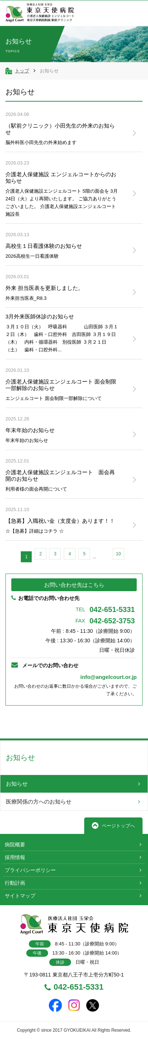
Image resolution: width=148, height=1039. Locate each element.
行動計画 (15, 883)
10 (118, 553)
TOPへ (120, 722)
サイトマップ (20, 896)
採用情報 (15, 857)
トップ (22, 70)
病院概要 (15, 844)
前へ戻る (28, 722)
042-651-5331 (105, 609)
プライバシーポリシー (30, 870)
